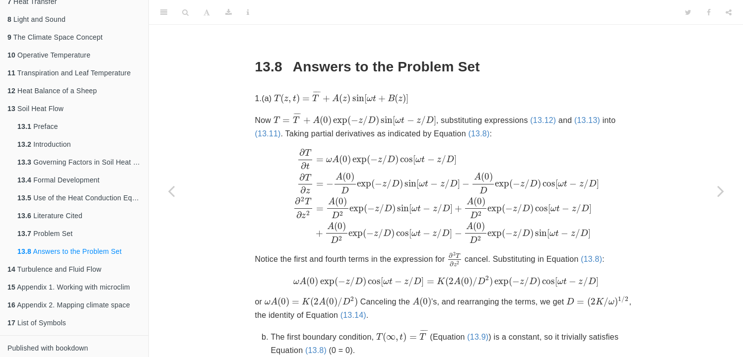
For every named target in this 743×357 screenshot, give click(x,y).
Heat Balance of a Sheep (52, 91)
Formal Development (58, 180)
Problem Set (44, 234)
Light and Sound (36, 19)
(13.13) (357, 142)
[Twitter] (688, 12)
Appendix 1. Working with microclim (68, 287)
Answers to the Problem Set (69, 251)
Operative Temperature (48, 55)
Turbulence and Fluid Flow (54, 269)
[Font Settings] (206, 12)
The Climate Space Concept (55, 37)
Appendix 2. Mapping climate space (68, 305)
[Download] (228, 12)
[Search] (185, 12)
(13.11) (401, 142)
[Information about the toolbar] (248, 12)
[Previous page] (171, 191)
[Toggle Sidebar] (164, 12)
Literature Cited (49, 216)
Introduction (44, 144)
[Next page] (720, 191)
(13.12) (314, 142)
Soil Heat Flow (35, 109)
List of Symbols (36, 323)
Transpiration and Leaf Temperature (69, 73)
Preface (37, 126)
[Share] (728, 12)
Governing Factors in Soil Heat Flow (82, 162)
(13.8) (612, 142)
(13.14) (498, 328)
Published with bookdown (47, 348)
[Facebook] (708, 12)
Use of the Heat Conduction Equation (82, 198)
